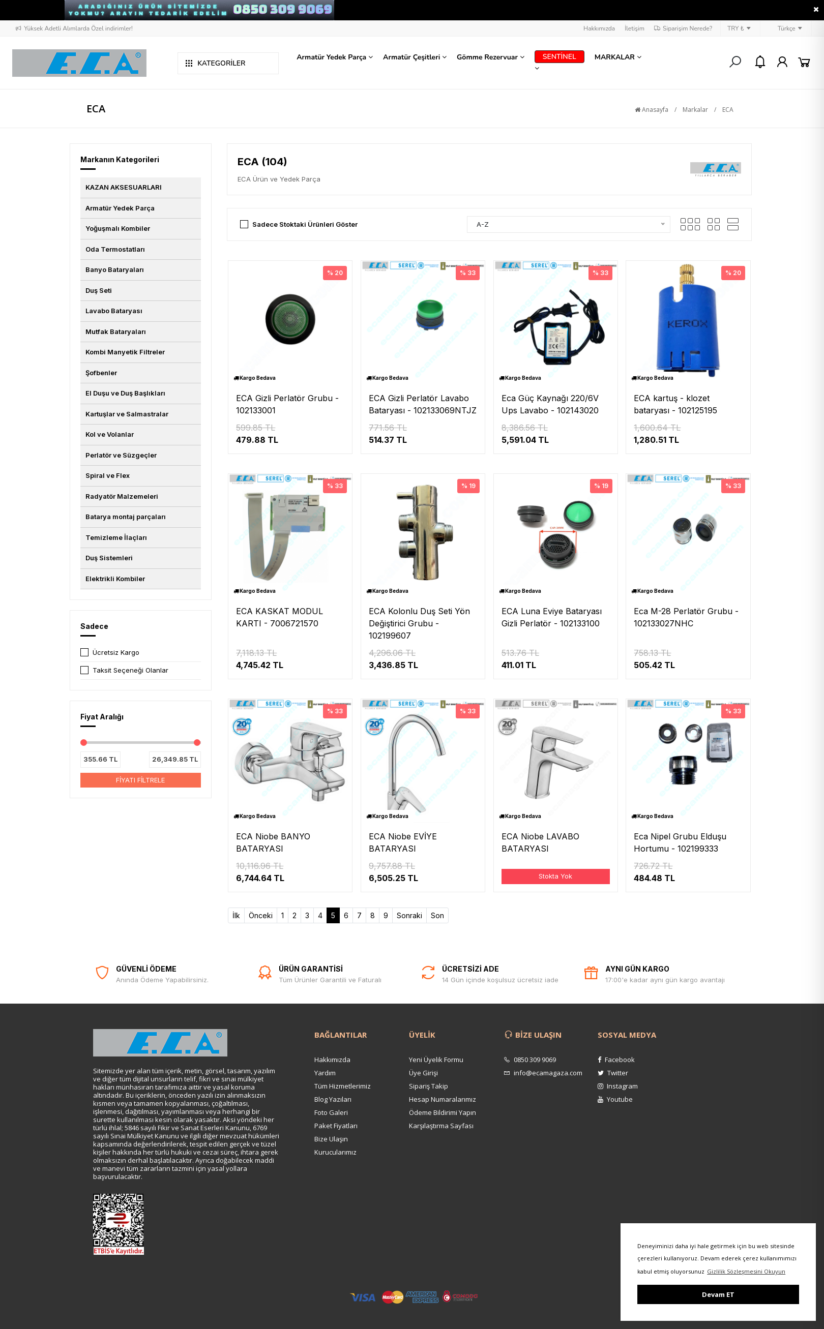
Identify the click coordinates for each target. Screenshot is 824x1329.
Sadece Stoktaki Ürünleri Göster (305, 224)
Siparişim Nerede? (683, 28)
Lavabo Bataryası (113, 311)
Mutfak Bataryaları (115, 331)
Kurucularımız (335, 1152)
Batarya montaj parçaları (125, 516)
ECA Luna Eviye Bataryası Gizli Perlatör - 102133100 (552, 617)
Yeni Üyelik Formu (436, 1059)
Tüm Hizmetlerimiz (342, 1086)
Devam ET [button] (718, 1294)
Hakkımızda (599, 28)
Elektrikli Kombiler (115, 579)
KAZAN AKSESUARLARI (123, 187)
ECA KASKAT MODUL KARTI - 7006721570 (279, 617)
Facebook (616, 1059)
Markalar (695, 109)
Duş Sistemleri (109, 558)
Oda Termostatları (115, 249)
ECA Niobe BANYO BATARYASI (273, 842)
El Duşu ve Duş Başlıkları (125, 393)
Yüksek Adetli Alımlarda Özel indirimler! (73, 28)
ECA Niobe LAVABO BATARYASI (540, 842)
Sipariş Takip (428, 1086)
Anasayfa (651, 109)
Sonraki (409, 915)
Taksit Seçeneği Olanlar (130, 670)
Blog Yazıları (332, 1099)
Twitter (613, 1073)
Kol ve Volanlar (109, 434)
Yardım (325, 1073)
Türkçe (784, 28)
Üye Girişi (423, 1073)
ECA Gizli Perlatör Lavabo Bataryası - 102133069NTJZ (423, 404)
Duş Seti (98, 290)
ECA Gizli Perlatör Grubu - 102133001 (287, 404)
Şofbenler (101, 373)
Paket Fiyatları (336, 1126)
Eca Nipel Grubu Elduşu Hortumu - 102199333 (680, 842)
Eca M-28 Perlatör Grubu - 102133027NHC (686, 617)
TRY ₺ (739, 28)
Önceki (261, 915)
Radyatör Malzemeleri (121, 496)
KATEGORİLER (215, 63)
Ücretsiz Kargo (116, 652)
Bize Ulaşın (331, 1139)
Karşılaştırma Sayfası (441, 1126)
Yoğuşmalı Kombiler (117, 228)
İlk (236, 915)
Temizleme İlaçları (116, 537)
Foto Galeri (331, 1112)
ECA (727, 109)
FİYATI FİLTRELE (140, 780)
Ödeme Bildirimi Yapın (442, 1112)
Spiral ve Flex (107, 475)
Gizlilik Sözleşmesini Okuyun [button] (746, 1271)
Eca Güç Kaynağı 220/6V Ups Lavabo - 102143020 (550, 404)
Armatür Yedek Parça (120, 208)
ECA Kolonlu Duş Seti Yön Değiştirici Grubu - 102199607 (419, 623)
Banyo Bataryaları (114, 269)
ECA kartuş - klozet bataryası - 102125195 (675, 404)
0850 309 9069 (530, 1059)
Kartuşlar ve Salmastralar (126, 414)
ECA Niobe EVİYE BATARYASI (403, 842)
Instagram (618, 1086)
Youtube (615, 1099)
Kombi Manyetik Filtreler (125, 352)
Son (437, 915)
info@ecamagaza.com (543, 1073)
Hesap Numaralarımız (442, 1099)
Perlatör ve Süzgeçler (121, 455)
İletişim (634, 28)
